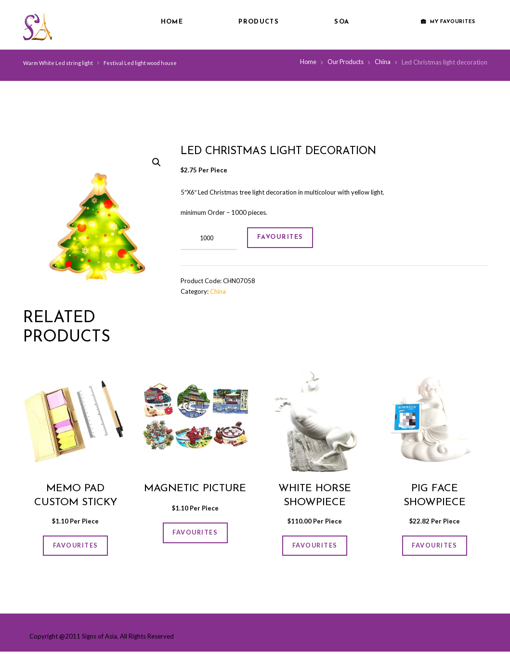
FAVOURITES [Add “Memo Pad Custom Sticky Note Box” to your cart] (75, 546)
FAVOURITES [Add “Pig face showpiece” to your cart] (434, 546)
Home (172, 22)
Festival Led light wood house (141, 63)
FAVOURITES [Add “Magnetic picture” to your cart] (195, 533)
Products (258, 22)
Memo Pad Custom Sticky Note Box (75, 502)
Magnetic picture (195, 488)
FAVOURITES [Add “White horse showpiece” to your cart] (315, 546)
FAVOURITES (284, 238)
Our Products (345, 62)
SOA (341, 22)
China (383, 62)
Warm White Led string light (58, 63)
